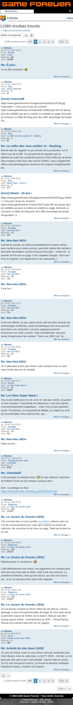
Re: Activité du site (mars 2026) (22, 648)
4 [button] (48, 41)
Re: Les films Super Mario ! (19, 395)
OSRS (50, 702)
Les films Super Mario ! (17, 385)
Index (70, 18)
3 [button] (44, 41)
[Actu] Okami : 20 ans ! (16, 183)
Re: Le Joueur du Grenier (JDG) (22, 516)
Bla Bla (11, 53)
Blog (10, 86)
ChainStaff (11, 463)
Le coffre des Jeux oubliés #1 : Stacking (24, 136)
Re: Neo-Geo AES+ (14, 240)
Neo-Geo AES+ (13, 230)
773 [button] (61, 41)
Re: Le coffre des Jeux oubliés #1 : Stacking (31, 146)
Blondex (8, 48)
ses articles (44, 521)
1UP (41, 699)
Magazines (12, 504)
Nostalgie (12, 228)
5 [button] (52, 41)
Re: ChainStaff (11, 472)
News (10, 636)
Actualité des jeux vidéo (18, 461)
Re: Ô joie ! (8, 64)
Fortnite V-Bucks (38, 702)
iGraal (48, 699)
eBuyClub (24, 702)
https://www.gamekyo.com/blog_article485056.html (29, 491)
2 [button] (40, 41)
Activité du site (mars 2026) (18, 638)
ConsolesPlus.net (29, 699)
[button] (30, 41)
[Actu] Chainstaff (14, 89)
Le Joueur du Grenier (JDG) (19, 507)
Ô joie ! (10, 55)
